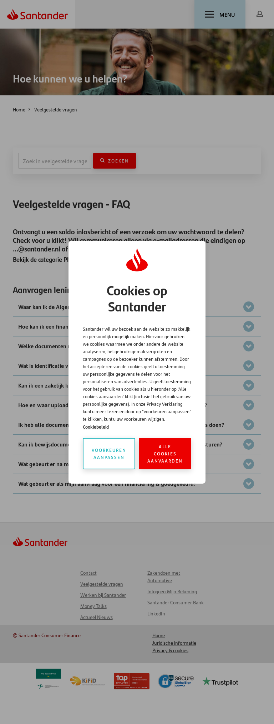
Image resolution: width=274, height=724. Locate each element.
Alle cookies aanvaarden (165, 453)
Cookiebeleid (96, 426)
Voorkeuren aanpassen (109, 453)
